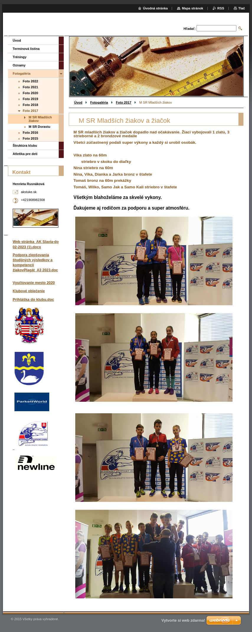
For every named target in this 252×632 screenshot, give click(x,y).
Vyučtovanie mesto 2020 (34, 283)
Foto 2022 (30, 81)
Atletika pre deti (25, 154)
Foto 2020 (30, 93)
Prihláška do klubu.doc (33, 299)
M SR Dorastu (39, 126)
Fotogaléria (99, 102)
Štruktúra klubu (25, 145)
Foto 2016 (30, 132)
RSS (220, 8)
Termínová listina (26, 48)
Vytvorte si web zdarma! (183, 620)
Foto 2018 (30, 105)
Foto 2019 (30, 99)
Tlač (241, 8)
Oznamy (19, 65)
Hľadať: (190, 28)
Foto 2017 (123, 102)
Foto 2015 (30, 138)
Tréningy (20, 57)
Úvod (78, 102)
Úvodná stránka (155, 8)
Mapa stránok (192, 8)
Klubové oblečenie (29, 291)
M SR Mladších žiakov (40, 119)
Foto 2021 (30, 87)
